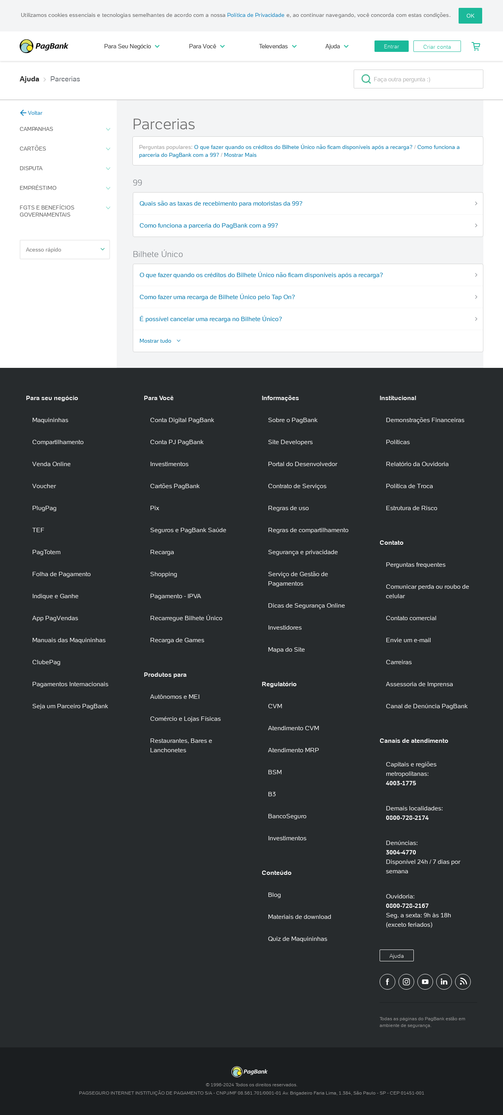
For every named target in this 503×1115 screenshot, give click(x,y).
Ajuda (337, 46)
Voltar (31, 113)
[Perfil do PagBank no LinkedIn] (444, 981)
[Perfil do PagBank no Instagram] (406, 981)
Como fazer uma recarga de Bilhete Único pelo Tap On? (217, 297)
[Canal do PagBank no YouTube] (425, 981)
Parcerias (65, 79)
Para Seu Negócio (132, 46)
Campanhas (65, 129)
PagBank (55, 46)
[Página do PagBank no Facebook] (387, 981)
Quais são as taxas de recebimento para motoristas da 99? (221, 203)
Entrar (391, 46)
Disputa (65, 169)
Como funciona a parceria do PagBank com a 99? (209, 225)
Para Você (207, 46)
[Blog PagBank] (462, 981)
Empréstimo (65, 188)
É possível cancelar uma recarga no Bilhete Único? (211, 319)
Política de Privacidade (256, 14)
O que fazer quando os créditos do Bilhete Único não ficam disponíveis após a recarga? (304, 147)
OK (470, 15)
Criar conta (437, 46)
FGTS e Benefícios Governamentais (65, 211)
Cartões (65, 149)
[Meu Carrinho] (476, 46)
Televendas (278, 46)
